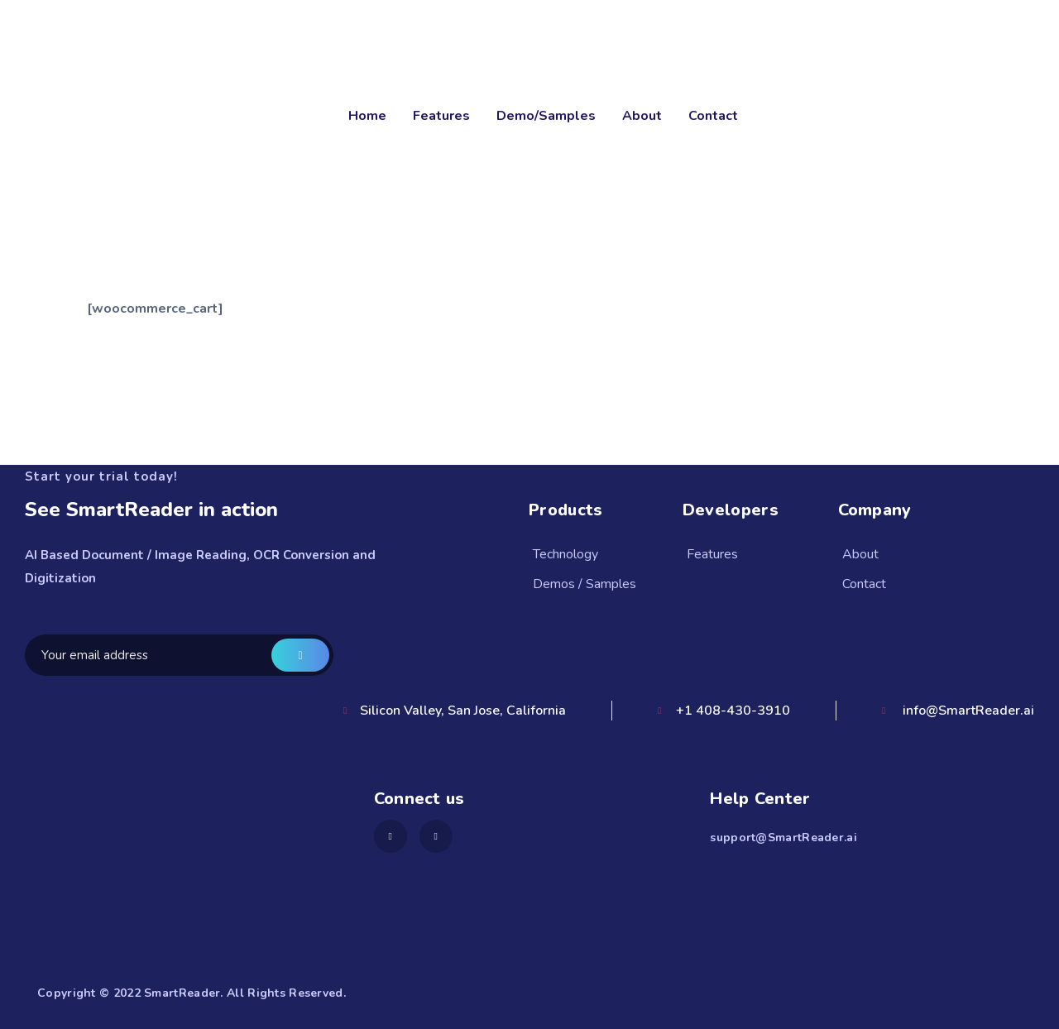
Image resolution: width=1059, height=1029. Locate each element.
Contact (713, 116)
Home (367, 116)
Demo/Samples (546, 116)
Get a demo (300, 655)
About (642, 116)
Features (441, 116)
